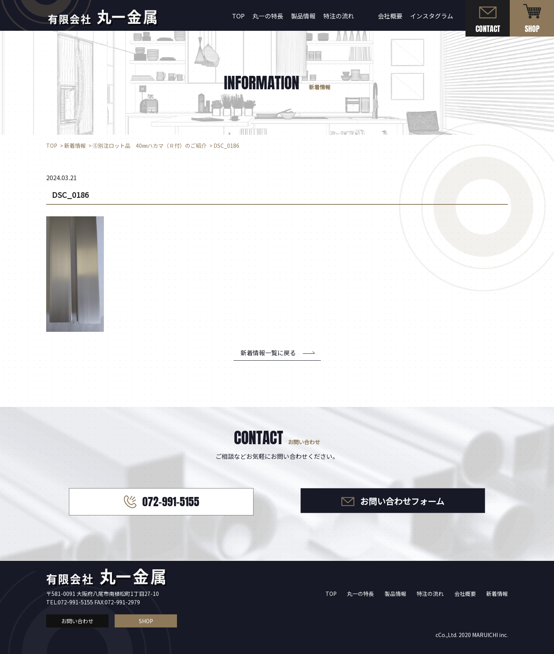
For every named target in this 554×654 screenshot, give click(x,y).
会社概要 (390, 15)
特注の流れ (338, 15)
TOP (238, 15)
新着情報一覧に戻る (268, 352)
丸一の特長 (267, 15)
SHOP (146, 621)
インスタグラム (431, 15)
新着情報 (497, 593)
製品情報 (303, 15)
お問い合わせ (77, 621)
